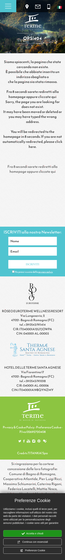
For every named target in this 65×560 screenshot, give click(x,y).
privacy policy (45, 272)
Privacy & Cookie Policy (18, 427)
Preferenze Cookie (32, 550)
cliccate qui (47, 96)
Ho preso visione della (34, 272)
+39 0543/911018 (35, 381)
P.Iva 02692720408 (32, 431)
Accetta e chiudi (32, 533)
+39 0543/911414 (35, 324)
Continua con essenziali (32, 542)
